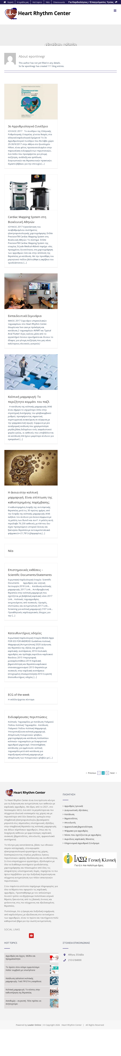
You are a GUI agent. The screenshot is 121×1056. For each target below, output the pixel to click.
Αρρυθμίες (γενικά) (73, 806)
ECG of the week (19, 695)
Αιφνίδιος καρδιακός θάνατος (79, 839)
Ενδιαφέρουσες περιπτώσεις (27, 717)
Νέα (10, 551)
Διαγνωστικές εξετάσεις (76, 810)
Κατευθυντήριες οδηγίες (25, 633)
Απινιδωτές (70, 822)
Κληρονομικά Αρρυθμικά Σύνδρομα (81, 843)
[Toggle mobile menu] (115, 10)
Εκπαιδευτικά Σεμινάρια (24, 316)
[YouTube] (31, 935)
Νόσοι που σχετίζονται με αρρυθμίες (82, 834)
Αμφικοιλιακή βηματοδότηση (78, 826)
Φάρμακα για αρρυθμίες (76, 830)
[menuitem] (8, 2)
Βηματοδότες (71, 818)
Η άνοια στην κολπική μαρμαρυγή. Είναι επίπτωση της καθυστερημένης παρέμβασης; (30, 497)
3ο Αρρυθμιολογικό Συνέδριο (28, 126)
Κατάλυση (69, 814)
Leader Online (35, 1025)
